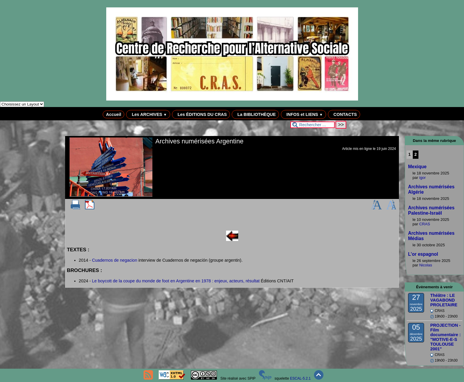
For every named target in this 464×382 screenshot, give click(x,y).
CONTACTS (344, 114)
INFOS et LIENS (303, 114)
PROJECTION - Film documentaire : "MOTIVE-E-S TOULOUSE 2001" (445, 337)
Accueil (113, 114)
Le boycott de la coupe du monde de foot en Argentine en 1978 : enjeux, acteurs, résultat (176, 281)
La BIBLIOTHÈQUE (255, 114)
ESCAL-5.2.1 (300, 378)
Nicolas (425, 265)
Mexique (417, 166)
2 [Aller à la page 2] (415, 154)
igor (422, 177)
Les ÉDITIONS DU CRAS (201, 114)
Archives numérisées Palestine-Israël (431, 210)
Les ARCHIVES (148, 114)
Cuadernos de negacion (114, 260)
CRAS (424, 224)
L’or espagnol (423, 254)
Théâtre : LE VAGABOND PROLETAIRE (443, 300)
